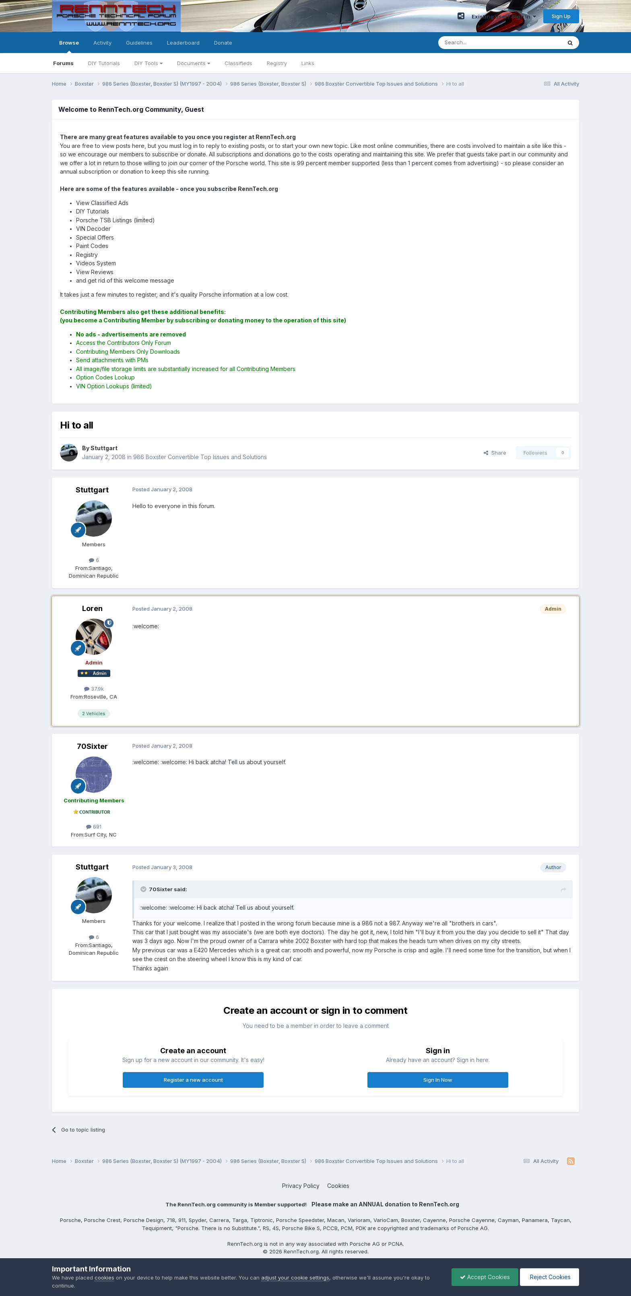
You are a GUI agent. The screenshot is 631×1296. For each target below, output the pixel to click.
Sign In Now (437, 1080)
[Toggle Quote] (144, 889)
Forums (63, 63)
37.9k (94, 688)
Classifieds (238, 63)
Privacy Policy (301, 1185)
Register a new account (193, 1080)
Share (495, 452)
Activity (102, 42)
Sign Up (561, 16)
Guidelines (139, 42)
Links (307, 63)
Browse (69, 46)
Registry (277, 63)
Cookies (338, 1185)
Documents (193, 63)
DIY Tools (148, 63)
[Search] (479, 42)
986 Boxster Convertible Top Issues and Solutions (200, 456)
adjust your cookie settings (295, 1277)
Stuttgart (92, 490)
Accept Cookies (485, 1276)
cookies (104, 1277)
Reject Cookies (549, 1276)
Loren (92, 608)
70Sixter (92, 746)
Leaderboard (183, 42)
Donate (223, 42)
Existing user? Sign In (504, 16)
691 (93, 826)
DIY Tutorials (104, 63)
